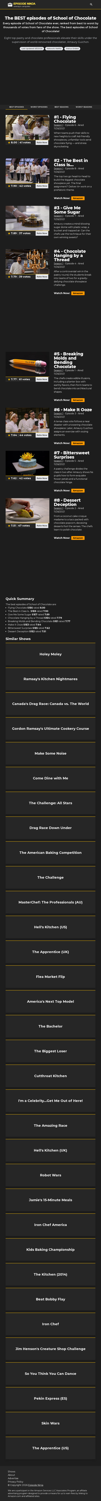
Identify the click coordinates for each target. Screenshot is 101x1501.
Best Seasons (61, 107)
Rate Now (42, 142)
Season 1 (58, 125)
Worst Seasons (84, 107)
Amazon (78, 198)
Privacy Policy (15, 1481)
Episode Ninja (35, 1485)
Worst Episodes (39, 107)
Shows (11, 1471)
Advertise (13, 1478)
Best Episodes (16, 107)
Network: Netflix (54, 49)
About (11, 1475)
